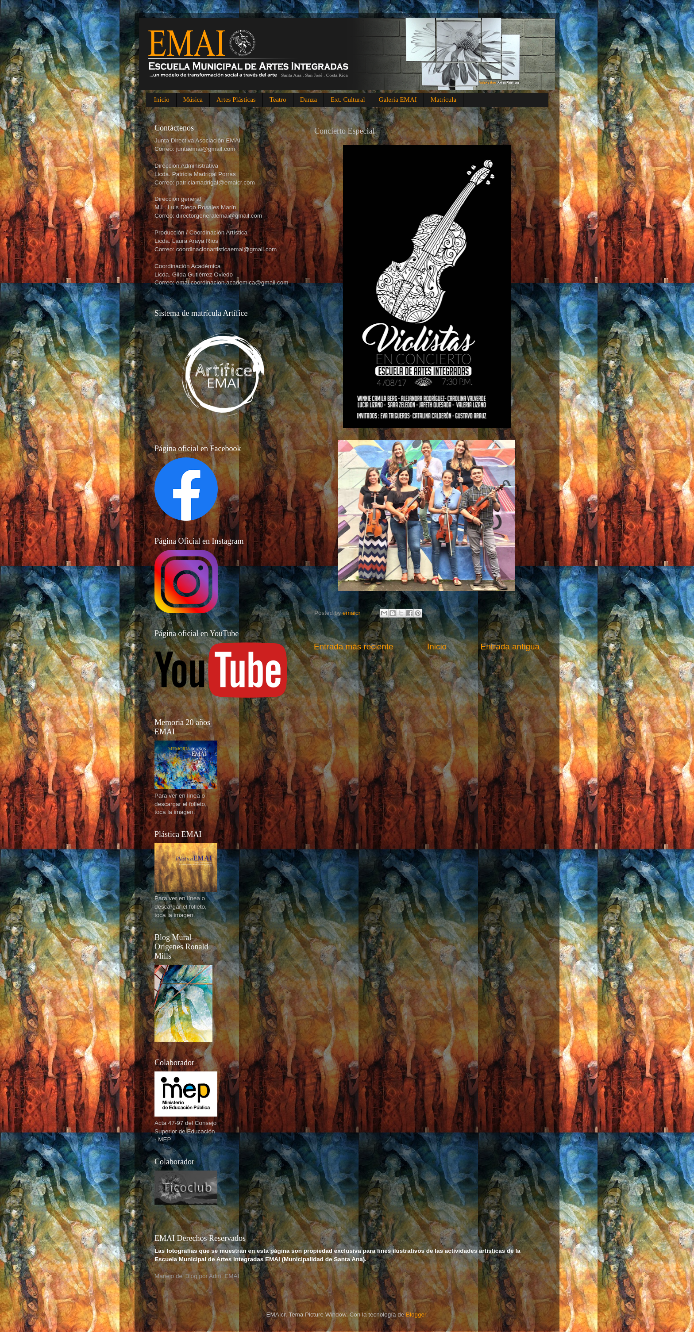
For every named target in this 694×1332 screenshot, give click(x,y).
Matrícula (443, 99)
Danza (308, 99)
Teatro (278, 99)
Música (193, 99)
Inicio (162, 99)
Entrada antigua (510, 646)
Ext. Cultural (348, 99)
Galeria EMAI (398, 99)
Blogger (416, 1314)
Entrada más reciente (353, 646)
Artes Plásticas (236, 99)
